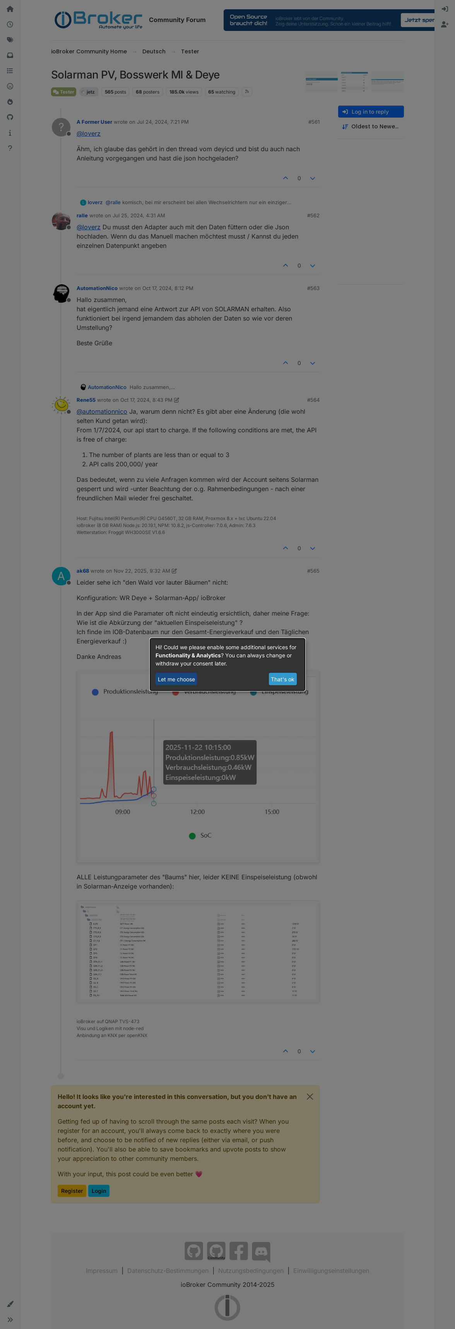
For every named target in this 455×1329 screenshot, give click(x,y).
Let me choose (176, 679)
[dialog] (227, 664)
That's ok (282, 679)
